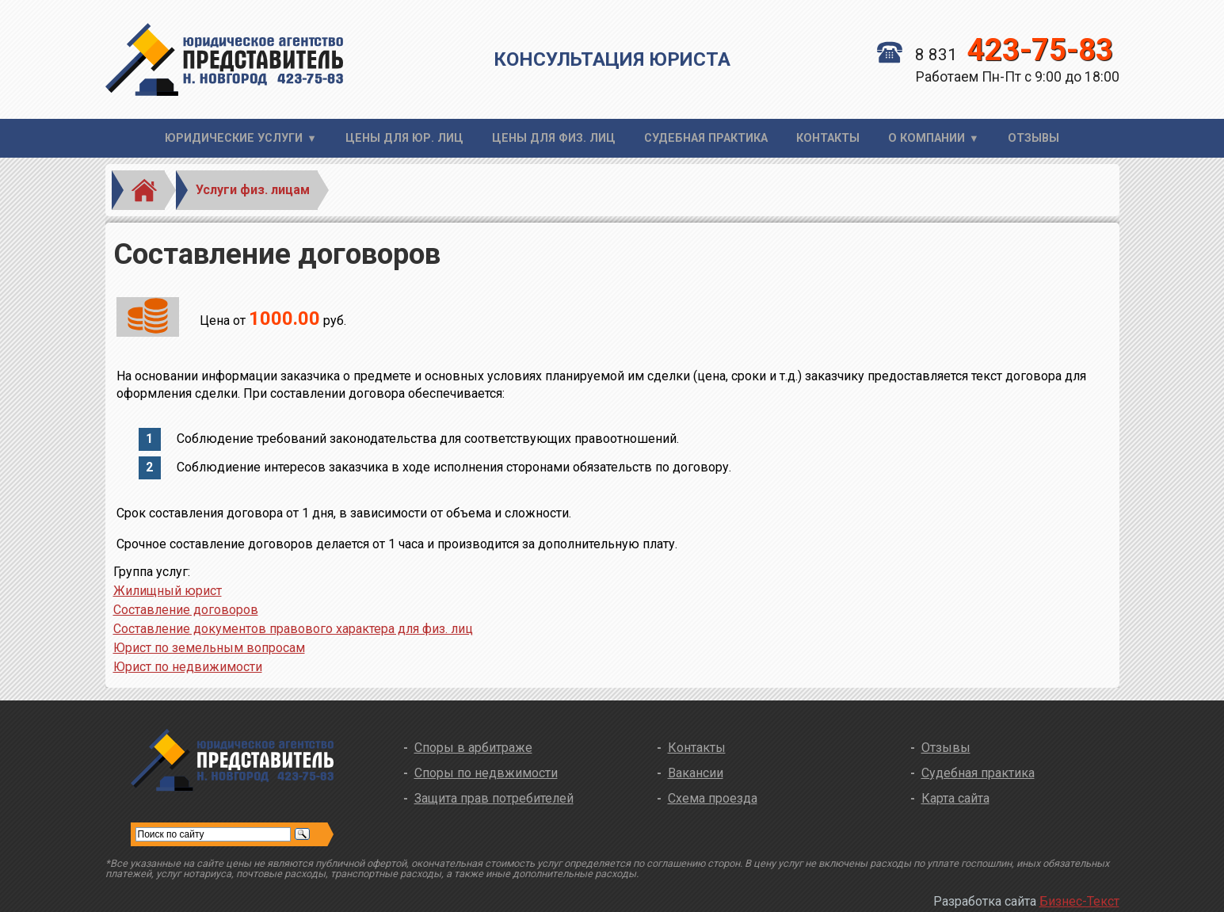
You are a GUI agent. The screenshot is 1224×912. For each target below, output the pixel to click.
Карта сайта (955, 798)
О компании (926, 138)
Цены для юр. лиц (404, 138)
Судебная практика (706, 138)
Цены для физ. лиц (554, 138)
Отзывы (1033, 138)
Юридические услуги (234, 138)
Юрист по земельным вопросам (209, 647)
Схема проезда (712, 798)
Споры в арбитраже (473, 747)
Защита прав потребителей (494, 798)
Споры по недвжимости (486, 772)
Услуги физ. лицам (253, 189)
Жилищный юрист (167, 590)
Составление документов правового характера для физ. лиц (293, 628)
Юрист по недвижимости (187, 666)
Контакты (828, 138)
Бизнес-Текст (1079, 901)
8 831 (995, 54)
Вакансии (695, 772)
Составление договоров (185, 609)
